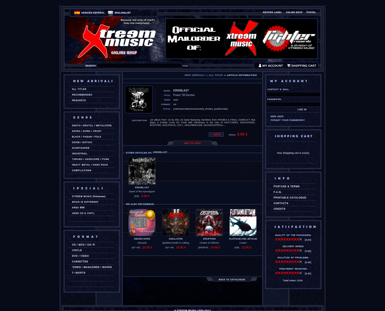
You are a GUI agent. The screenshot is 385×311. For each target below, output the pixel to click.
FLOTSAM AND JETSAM (243, 238)
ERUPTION (209, 238)
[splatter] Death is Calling (175, 242)
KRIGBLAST (142, 187)
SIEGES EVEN (142, 238)
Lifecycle (142, 242)
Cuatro (243, 242)
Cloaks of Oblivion (209, 242)
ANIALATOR (176, 238)
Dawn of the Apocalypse (142, 191)
